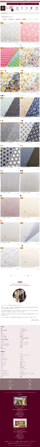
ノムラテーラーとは (12, 441)
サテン (2, 368)
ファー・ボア (22, 375)
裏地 (21, 376)
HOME (2, 13)
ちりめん (21, 359)
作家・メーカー (3, 348)
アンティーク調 (3, 338)
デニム (21, 333)
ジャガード (2, 365)
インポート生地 (3, 336)
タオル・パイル (3, 362)
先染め (21, 364)
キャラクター (22, 331)
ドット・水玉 (22, 328)
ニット (2, 367)
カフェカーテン (3, 364)
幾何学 (21, 336)
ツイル (21, 358)
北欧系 (21, 347)
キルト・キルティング (4, 359)
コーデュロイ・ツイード (5, 375)
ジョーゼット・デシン (4, 370)
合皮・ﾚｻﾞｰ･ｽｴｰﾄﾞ (23, 365)
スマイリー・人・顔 (23, 344)
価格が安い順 (11, 19)
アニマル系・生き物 (23, 330)
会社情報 (6, 441)
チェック (2, 333)
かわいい (21, 341)
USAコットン (3, 334)
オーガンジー (3, 355)
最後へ (28, 275)
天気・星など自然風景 (4, 339)
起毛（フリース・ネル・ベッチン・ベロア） (27, 373)
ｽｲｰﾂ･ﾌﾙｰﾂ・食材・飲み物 (5, 344)
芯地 (1, 376)
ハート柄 (21, 339)
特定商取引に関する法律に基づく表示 (13, 443)
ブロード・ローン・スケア (24, 355)
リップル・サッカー (4, 373)
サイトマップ (30, 443)
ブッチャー (22, 361)
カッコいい (2, 341)
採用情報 (20, 441)
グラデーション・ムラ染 (24, 342)
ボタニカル (22, 334)
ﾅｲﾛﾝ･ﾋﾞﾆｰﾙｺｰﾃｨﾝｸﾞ (4, 371)
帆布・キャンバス (23, 362)
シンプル (2, 342)
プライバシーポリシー (23, 443)
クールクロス (22, 371)
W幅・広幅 (22, 367)
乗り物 (21, 345)
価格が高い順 (18, 19)
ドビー (2, 361)
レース (21, 370)
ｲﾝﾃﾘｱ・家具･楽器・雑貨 (24, 338)
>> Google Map (20, 416)
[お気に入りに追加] (18, 40)
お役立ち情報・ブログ (26, 441)
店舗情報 (17, 441)
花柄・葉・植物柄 (4, 330)
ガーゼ (21, 353)
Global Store (20, 394)
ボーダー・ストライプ (4, 345)
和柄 (1, 331)
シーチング (2, 353)
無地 (1, 328)
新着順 (24, 19)
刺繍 (1, 347)
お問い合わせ (33, 441)
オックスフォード (4, 358)
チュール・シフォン (23, 368)
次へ (24, 275)
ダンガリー (22, 356)
